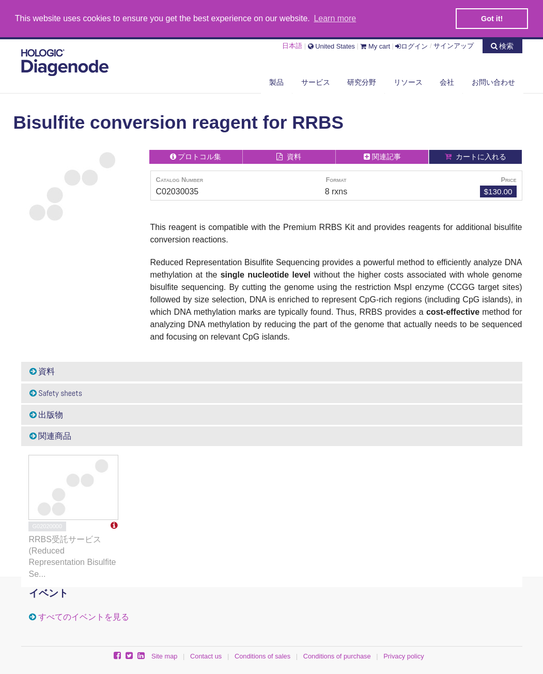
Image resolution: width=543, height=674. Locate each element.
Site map (164, 656)
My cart (375, 45)
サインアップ (453, 45)
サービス (315, 81)
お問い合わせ (493, 81)
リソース (408, 81)
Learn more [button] (335, 18)
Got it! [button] (492, 18)
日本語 (292, 45)
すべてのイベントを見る (83, 615)
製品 (276, 81)
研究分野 (361, 81)
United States (331, 45)
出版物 (46, 413)
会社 (447, 81)
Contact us (206, 656)
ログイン (411, 45)
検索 (502, 44)
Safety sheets (56, 392)
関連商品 (50, 435)
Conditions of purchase (337, 656)
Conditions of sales (262, 656)
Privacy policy (403, 656)
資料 (42, 370)
